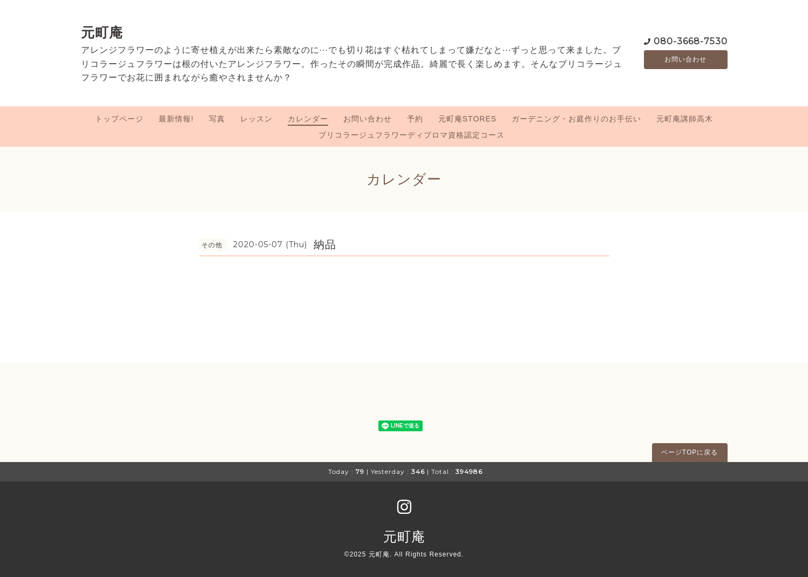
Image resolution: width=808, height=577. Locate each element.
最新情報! (176, 118)
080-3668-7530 (691, 40)
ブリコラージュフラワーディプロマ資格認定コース (411, 135)
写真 (217, 118)
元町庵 (102, 32)
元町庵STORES (467, 118)
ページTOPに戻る (689, 452)
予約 (415, 118)
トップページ (119, 118)
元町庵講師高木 (684, 118)
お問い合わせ (685, 59)
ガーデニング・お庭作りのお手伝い (576, 118)
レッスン (256, 118)
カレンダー (308, 118)
